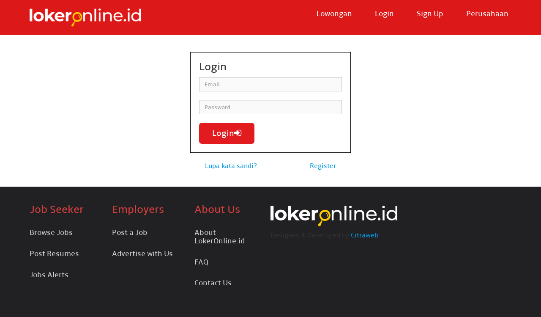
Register (323, 166)
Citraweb (364, 235)
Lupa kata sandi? (231, 166)
